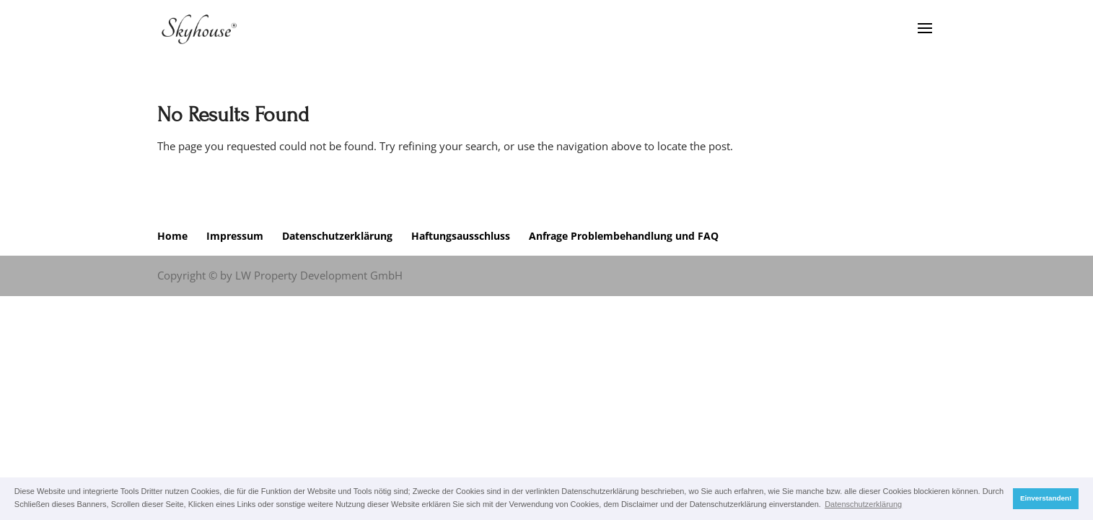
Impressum (234, 236)
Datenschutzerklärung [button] (863, 504)
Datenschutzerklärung (337, 236)
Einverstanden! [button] (1045, 498)
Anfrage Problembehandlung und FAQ (624, 236)
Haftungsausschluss (460, 236)
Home (172, 236)
